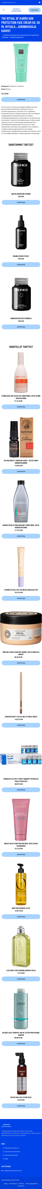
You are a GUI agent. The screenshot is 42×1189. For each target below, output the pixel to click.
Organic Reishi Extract (21, 256)
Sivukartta (21, 1186)
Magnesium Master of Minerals (21, 318)
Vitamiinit (13, 86)
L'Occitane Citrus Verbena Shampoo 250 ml (21, 970)
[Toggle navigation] (3, 10)
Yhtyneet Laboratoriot (12, 1148)
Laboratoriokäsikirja (11, 1155)
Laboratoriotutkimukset (12, 1152)
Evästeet (21, 1184)
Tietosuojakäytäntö (31, 1184)
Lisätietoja (21, 99)
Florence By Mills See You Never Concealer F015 (21, 590)
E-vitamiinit (20, 86)
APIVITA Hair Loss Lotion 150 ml (21, 1097)
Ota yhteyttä (13, 1184)
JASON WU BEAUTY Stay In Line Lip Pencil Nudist (21, 717)
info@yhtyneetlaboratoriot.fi (9, 2)
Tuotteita (34, 10)
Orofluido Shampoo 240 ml (21, 908)
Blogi (6, 1159)
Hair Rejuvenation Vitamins (21, 194)
